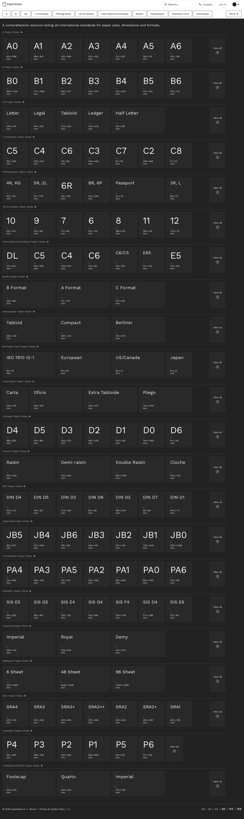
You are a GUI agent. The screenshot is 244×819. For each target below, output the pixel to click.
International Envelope (114, 13)
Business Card (180, 13)
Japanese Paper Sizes (17, 521)
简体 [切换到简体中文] (231, 809)
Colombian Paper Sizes (18, 381)
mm (221, 4)
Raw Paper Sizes (14, 695)
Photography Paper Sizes (19, 171)
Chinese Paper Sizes (16, 416)
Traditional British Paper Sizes (22, 765)
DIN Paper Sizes (13, 486)
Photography (63, 13)
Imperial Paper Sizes (16, 625)
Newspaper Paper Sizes (18, 311)
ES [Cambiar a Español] (209, 809)
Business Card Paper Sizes (20, 346)
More (232, 13)
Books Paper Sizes (15, 276)
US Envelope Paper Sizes (19, 206)
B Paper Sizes (12, 67)
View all (217, 50)
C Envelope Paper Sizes (18, 136)
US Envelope (86, 13)
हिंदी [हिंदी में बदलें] (223, 809)
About (32, 809)
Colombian (202, 13)
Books (139, 13)
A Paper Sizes (12, 32)
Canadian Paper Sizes (17, 730)
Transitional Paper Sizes (18, 556)
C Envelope (41, 13)
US (25, 13)
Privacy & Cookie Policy (52, 809)
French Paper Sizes (15, 451)
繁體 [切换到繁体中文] (239, 809)
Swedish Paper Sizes (16, 590)
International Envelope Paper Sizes (25, 241)
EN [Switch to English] (203, 809)
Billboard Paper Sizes (17, 660)
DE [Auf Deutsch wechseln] (216, 809)
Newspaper (158, 13)
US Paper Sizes (13, 101)
